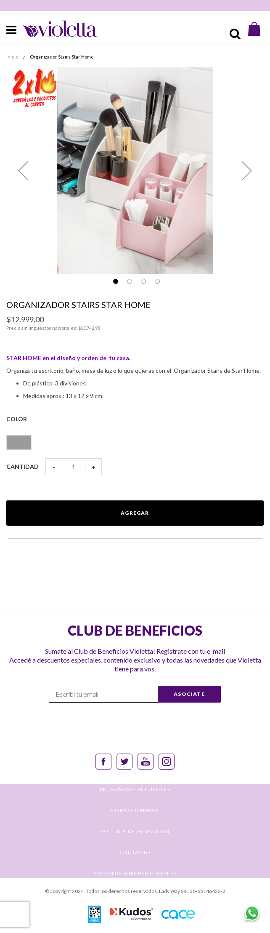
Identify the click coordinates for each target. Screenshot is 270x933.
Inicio (12, 56)
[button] (23, 170)
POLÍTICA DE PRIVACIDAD (135, 831)
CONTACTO (135, 852)
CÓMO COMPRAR (135, 810)
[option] (19, 442)
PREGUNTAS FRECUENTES (135, 789)
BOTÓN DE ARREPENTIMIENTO (135, 873)
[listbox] (135, 439)
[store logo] (52, 28)
